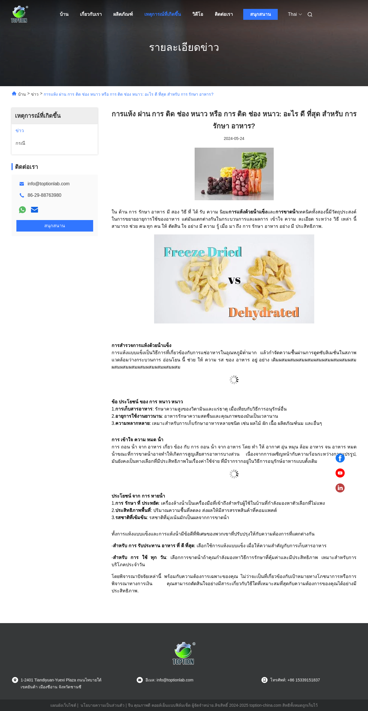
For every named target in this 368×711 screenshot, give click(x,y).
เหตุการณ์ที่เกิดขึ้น (162, 14)
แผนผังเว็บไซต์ (63, 705)
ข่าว (35, 94)
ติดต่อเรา (224, 14)
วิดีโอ (197, 14)
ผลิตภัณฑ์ (123, 14)
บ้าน (64, 14)
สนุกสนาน (260, 14)
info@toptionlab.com (49, 183)
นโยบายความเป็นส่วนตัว (102, 705)
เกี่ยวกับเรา (91, 14)
